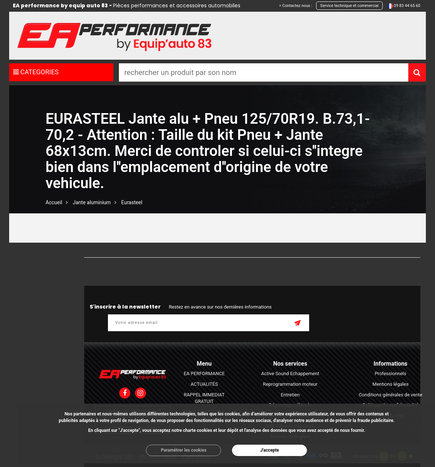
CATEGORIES (36, 72)
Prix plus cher (175, 250)
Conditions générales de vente (390, 394)
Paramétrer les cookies (184, 450)
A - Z (206, 250)
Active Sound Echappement (290, 373)
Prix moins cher (130, 250)
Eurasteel (131, 202)
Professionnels (390, 373)
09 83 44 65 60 (407, 5)
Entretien (290, 394)
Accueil (54, 202)
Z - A (228, 250)
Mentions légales (390, 384)
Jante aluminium (92, 202)
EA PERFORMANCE (204, 373)
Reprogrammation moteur (290, 384)
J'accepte (269, 450)
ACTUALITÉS (204, 384)
